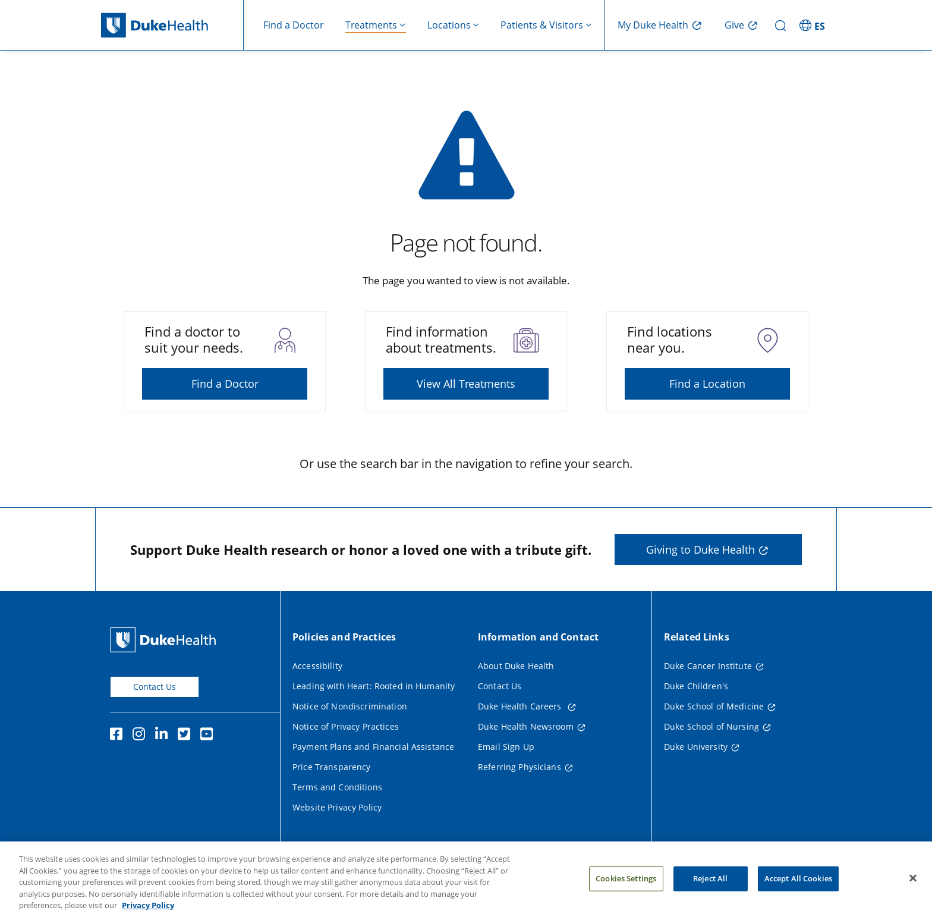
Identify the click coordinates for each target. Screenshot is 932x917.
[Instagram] (141, 736)
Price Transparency (331, 766)
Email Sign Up (506, 746)
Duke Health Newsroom (526, 726)
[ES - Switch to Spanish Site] (813, 24)
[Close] (913, 892)
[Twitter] (187, 736)
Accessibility (317, 665)
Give (734, 25)
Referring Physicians (519, 766)
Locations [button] (449, 25)
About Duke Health (516, 665)
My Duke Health (653, 25)
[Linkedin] (164, 736)
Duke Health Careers (521, 706)
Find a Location (707, 383)
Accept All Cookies (798, 892)
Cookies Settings (626, 892)
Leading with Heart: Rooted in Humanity (373, 686)
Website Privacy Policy (337, 807)
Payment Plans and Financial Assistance (373, 746)
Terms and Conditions (337, 787)
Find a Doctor (293, 25)
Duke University (696, 746)
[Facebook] (119, 736)
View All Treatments (466, 383)
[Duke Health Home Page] (165, 639)
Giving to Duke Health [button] (700, 549)
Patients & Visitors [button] (541, 25)
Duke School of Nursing (711, 726)
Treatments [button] (371, 25)
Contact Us (154, 686)
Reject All (710, 892)
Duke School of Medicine (714, 706)
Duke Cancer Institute (708, 665)
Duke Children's (696, 686)
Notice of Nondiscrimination (349, 706)
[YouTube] (209, 736)
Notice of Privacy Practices (345, 726)
